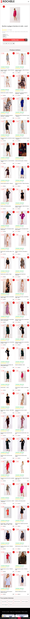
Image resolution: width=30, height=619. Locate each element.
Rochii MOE (4, 601)
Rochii (11, 604)
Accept (19, 618)
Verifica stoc (19, 40)
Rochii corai (10, 601)
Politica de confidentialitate (15, 611)
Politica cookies (24, 611)
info (13, 72)
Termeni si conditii (5, 611)
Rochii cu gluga (25, 601)
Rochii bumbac (17, 601)
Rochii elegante (5, 604)
